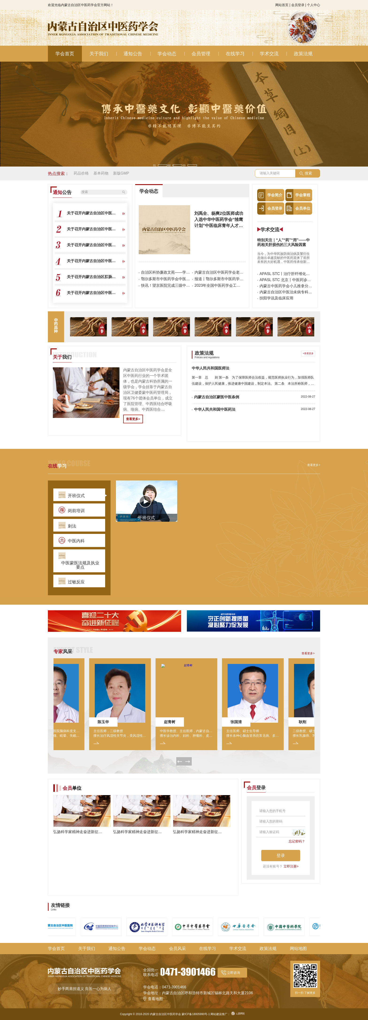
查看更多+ (313, 465)
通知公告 (132, 53)
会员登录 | (298, 5)
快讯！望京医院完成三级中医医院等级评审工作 (165, 285)
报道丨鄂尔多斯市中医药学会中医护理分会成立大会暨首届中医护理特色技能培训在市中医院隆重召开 (219, 279)
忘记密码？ (297, 841)
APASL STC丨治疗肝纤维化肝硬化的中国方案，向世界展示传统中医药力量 (286, 274)
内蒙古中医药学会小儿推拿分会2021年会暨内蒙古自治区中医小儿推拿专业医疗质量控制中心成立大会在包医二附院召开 (286, 286)
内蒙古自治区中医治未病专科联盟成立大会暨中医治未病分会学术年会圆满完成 (286, 292)
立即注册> (291, 866)
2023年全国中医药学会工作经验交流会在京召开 (219, 285)
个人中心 (313, 5)
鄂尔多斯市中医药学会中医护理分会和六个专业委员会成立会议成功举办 (165, 279)
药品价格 (81, 173)
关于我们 (98, 53)
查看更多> (133, 419)
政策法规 (303, 53)
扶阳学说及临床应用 (276, 298)
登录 (280, 855)
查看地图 (155, 999)
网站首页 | (282, 5)
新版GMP (121, 173)
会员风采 (177, 948)
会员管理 (201, 53)
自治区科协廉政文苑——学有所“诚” (165, 272)
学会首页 (64, 53)
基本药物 (100, 173)
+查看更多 (308, 353)
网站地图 (298, 948)
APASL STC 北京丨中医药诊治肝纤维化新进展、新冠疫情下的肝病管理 (286, 280)
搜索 (308, 173)
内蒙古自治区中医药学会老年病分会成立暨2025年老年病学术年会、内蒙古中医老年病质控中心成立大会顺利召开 (219, 272)
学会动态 (166, 53)
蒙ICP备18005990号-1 (196, 1014)
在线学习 (235, 53)
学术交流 (269, 53)
